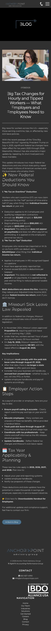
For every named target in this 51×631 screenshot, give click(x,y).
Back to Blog (11, 522)
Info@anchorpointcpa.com (26, 578)
